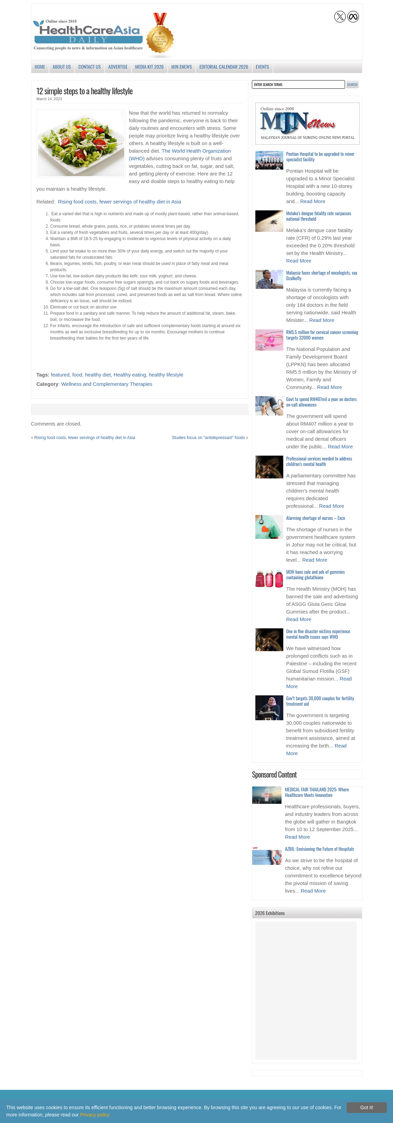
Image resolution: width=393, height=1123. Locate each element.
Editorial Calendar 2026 (223, 66)
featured (60, 375)
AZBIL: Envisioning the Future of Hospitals (319, 848)
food (77, 375)
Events (262, 66)
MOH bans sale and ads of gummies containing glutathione (315, 574)
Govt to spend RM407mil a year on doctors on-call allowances (321, 402)
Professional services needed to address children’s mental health (319, 461)
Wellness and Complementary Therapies (106, 384)
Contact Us (89, 66)
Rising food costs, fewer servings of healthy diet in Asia (119, 201)
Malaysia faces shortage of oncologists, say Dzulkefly (321, 275)
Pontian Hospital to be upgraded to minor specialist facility (320, 156)
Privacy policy (95, 1114)
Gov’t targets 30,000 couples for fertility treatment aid (320, 701)
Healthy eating (130, 375)
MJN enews (181, 66)
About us (62, 66)
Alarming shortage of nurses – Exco (315, 517)
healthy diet (98, 375)
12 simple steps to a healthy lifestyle (85, 90)
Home (40, 66)
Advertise (118, 66)
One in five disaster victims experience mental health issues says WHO (318, 634)
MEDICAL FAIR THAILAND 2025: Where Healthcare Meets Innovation (317, 792)
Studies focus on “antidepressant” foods (208, 437)
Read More (312, 201)
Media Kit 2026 (149, 66)
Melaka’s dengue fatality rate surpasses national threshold (318, 216)
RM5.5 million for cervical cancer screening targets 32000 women (322, 335)
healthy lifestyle (166, 375)
